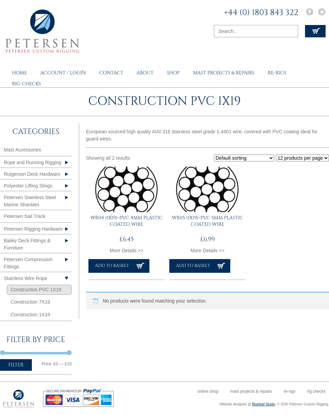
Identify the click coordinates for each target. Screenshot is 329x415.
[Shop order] (244, 158)
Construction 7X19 (30, 302)
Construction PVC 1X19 (36, 289)
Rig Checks (26, 84)
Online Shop (207, 391)
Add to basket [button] (112, 266)
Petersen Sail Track (24, 216)
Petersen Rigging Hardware (33, 229)
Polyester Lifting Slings (28, 185)
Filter (16, 365)
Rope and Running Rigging (32, 162)
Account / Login (63, 73)
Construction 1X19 (30, 314)
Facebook (309, 11)
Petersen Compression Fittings (28, 263)
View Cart (315, 31)
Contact (111, 73)
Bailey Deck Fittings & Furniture (27, 244)
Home (19, 73)
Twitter (322, 11)
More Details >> (127, 250)
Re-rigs (277, 73)
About (145, 73)
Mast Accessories (22, 149)
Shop (173, 73)
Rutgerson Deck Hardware (32, 174)
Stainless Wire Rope (25, 278)
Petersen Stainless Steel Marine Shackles (30, 201)
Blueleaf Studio (263, 404)
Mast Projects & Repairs (223, 73)
